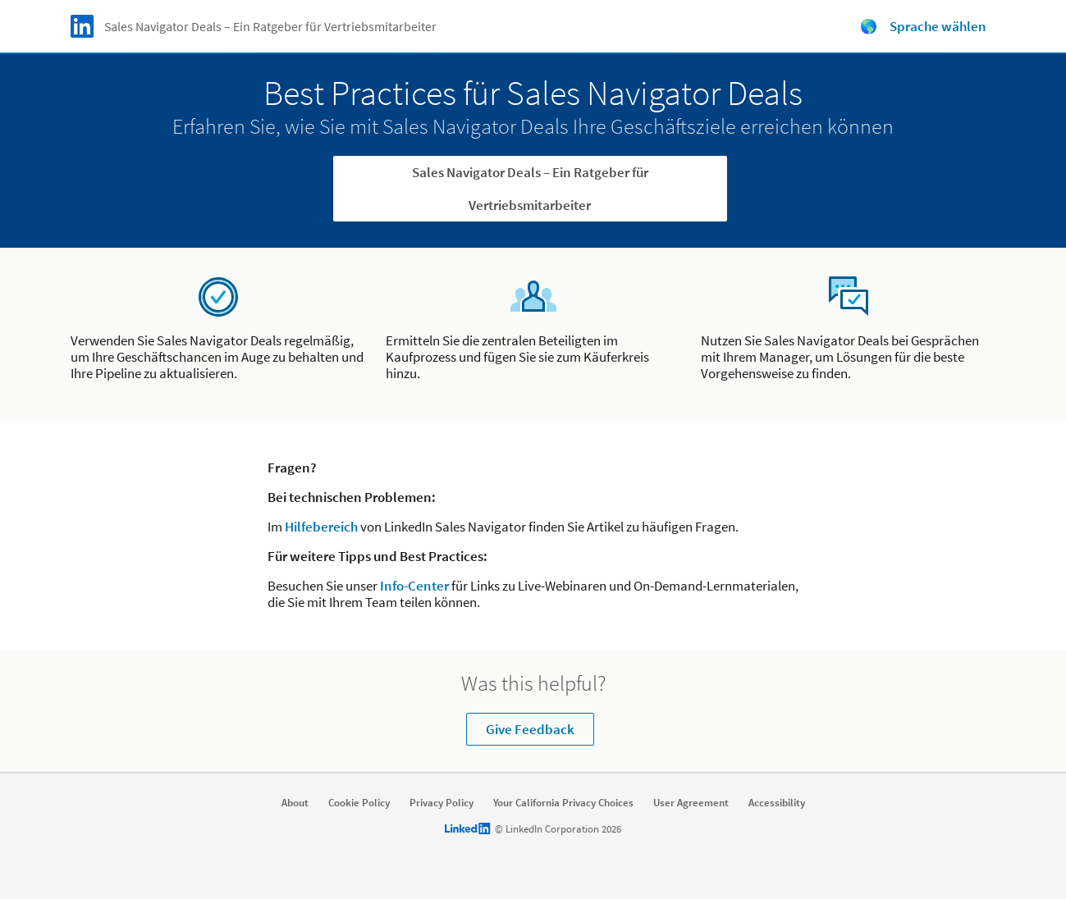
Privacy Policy (441, 803)
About (295, 803)
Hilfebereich (321, 527)
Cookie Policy (359, 803)
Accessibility (776, 803)
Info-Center (414, 586)
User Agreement (691, 803)
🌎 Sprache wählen (923, 26)
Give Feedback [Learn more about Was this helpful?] (530, 729)
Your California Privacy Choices (563, 803)
